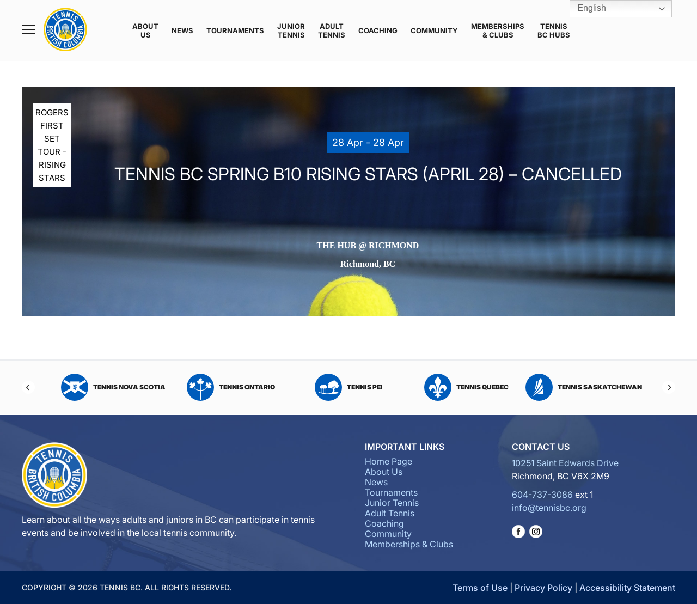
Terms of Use (480, 587)
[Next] (668, 387)
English (584, 8)
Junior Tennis (291, 30)
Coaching (378, 30)
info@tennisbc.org (549, 507)
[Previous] (28, 387)
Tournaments (235, 30)
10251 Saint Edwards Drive (565, 462)
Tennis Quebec (466, 387)
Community (434, 30)
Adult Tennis (331, 30)
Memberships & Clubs (497, 30)
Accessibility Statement (627, 587)
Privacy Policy (543, 587)
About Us (145, 30)
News (182, 30)
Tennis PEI (349, 387)
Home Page (388, 461)
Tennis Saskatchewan (583, 387)
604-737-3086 (542, 494)
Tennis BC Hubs (553, 30)
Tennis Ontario (231, 387)
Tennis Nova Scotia (113, 387)
